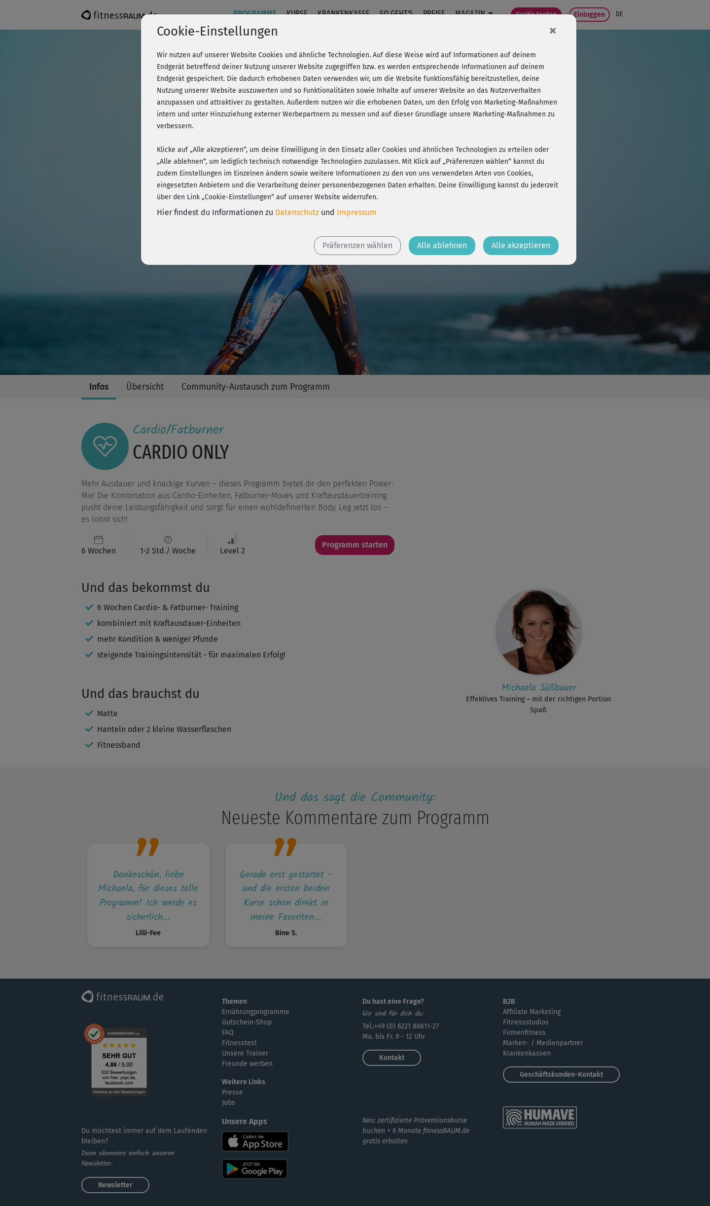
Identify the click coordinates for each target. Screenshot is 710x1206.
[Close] (553, 30)
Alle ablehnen (442, 245)
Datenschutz (297, 212)
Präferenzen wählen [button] (357, 245)
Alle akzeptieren (521, 245)
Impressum (357, 212)
